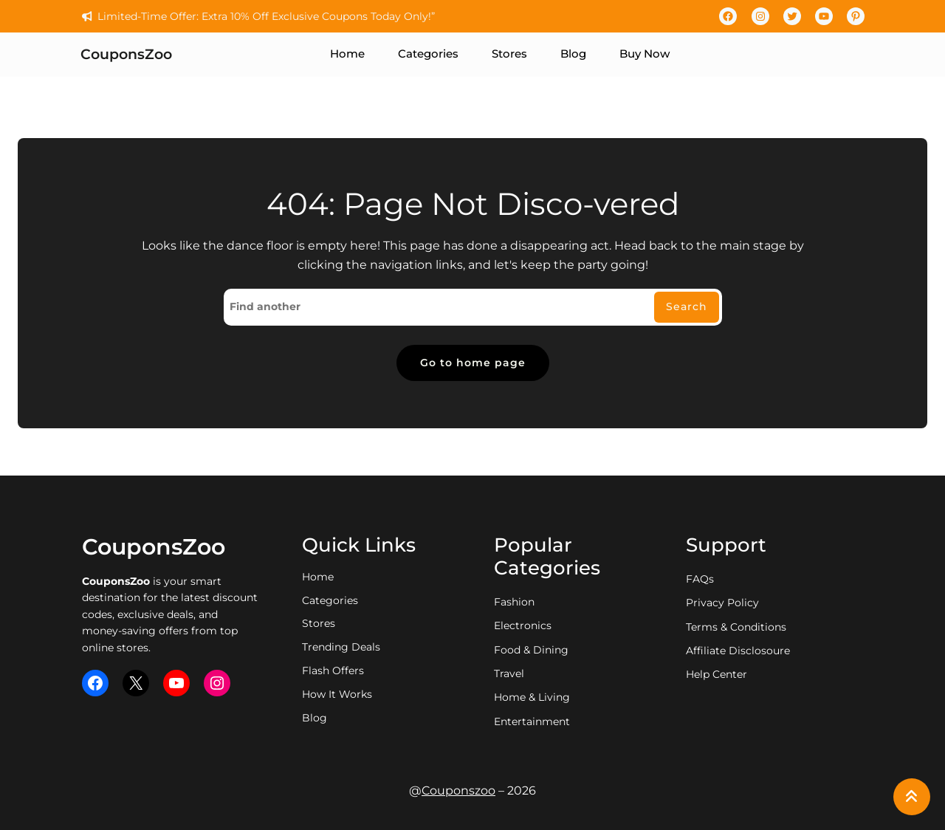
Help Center (716, 674)
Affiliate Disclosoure (738, 650)
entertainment (532, 721)
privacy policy (722, 602)
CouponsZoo (126, 55)
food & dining (531, 649)
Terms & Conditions (736, 627)
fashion (514, 601)
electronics (522, 625)
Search (686, 306)
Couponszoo (458, 790)
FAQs (700, 579)
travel (509, 673)
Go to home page (473, 362)
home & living (532, 697)
